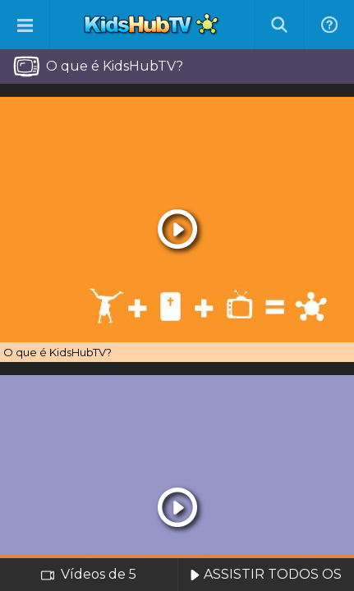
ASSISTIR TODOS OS (266, 574)
